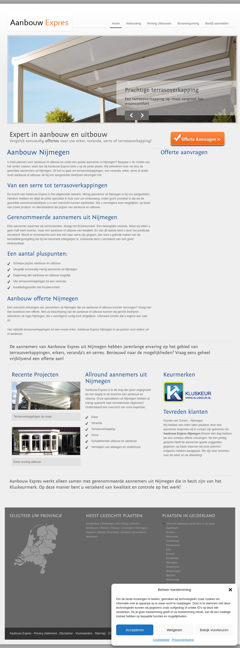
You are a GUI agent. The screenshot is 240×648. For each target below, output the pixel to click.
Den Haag (122, 523)
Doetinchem (173, 545)
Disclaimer (66, 633)
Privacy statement (45, 633)
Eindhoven (92, 527)
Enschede (113, 532)
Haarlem (91, 532)
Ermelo (170, 553)
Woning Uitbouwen (159, 23)
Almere (104, 527)
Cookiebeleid (161, 640)
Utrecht (134, 523)
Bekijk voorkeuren (214, 630)
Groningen (127, 527)
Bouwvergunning (188, 23)
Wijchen (170, 575)
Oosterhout (172, 566)
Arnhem (125, 532)
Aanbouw (16, 633)
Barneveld (172, 536)
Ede (168, 549)
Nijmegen (141, 527)
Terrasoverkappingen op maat (32, 416)
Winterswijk (173, 579)
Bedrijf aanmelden (216, 23)
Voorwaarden (83, 633)
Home (116, 23)
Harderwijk (172, 558)
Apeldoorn (92, 536)
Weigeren (174, 630)
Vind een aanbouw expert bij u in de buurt (190, 523)
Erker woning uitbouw (27, 462)
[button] (230, 589)
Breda (101, 532)
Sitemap (100, 633)
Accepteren (135, 630)
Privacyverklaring (183, 640)
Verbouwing (133, 23)
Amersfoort (138, 532)
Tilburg (115, 527)
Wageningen (173, 571)
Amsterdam (92, 523)
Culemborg (172, 540)
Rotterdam (108, 523)
